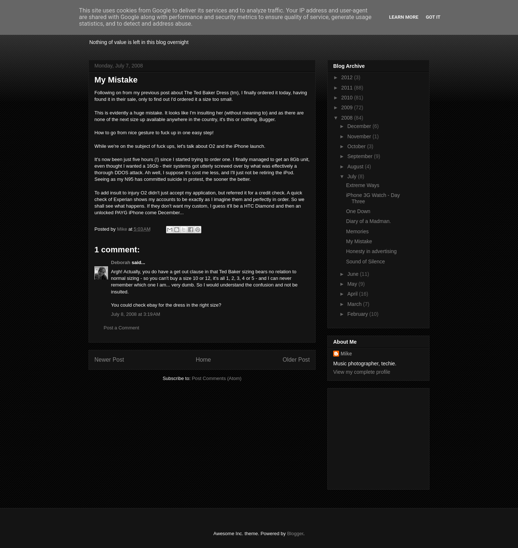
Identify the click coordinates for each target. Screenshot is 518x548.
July (352, 176)
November (359, 136)
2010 (347, 98)
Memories (357, 231)
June (353, 274)
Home (203, 360)
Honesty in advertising (371, 251)
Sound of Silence (365, 261)
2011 (347, 88)
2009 (347, 107)
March (355, 304)
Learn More (403, 17)
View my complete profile (361, 372)
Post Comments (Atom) (216, 378)
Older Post (296, 360)
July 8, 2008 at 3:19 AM (135, 314)
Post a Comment (121, 327)
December (359, 126)
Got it (433, 17)
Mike (346, 354)
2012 (347, 77)
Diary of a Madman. (368, 221)
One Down (358, 211)
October (357, 146)
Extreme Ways (362, 185)
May (352, 284)
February (358, 314)
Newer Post (109, 360)
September (360, 156)
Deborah (120, 262)
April (353, 294)
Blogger (295, 533)
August (355, 166)
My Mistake (359, 241)
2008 (347, 118)
